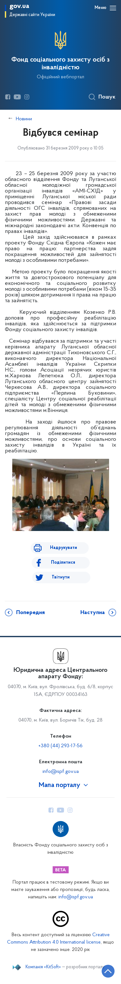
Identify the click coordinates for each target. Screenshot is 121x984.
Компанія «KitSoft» (43, 967)
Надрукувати (63, 547)
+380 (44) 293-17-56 (60, 746)
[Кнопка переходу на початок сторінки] (108, 971)
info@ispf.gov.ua (61, 771)
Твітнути (61, 577)
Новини (24, 119)
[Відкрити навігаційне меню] (113, 8)
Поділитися (63, 562)
